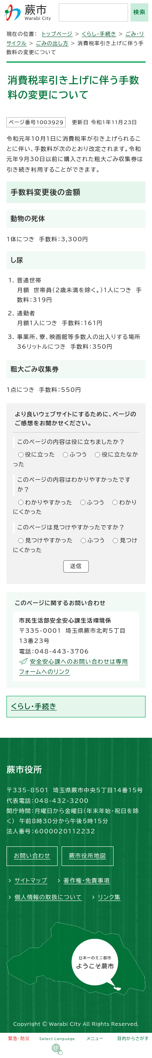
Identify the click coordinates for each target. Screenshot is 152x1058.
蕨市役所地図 (87, 856)
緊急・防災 (19, 1038)
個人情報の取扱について (48, 897)
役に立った (40, 454)
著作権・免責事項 (87, 880)
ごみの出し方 (52, 43)
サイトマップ (31, 880)
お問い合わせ (32, 856)
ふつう (79, 454)
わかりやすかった (49, 502)
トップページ (57, 34)
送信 (76, 566)
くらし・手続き (99, 34)
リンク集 (109, 897)
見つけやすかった (49, 540)
